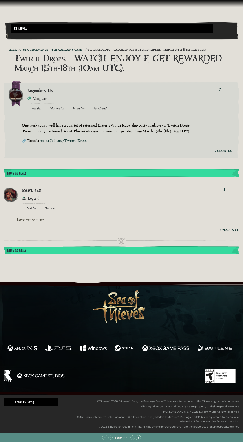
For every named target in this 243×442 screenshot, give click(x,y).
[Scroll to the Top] (104, 437)
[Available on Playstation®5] (58, 349)
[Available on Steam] (124, 349)
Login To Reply (16, 173)
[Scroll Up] (110, 437)
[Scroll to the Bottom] (138, 437)
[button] (112, 28)
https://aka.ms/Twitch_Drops (63, 140)
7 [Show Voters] (220, 89)
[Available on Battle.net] (216, 349)
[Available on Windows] (93, 349)
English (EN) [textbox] (24, 402)
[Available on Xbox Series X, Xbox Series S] (22, 349)
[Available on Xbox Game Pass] (166, 349)
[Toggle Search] (19, 35)
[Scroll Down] (132, 437)
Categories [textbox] (20, 28)
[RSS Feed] (6, 50)
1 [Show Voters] (224, 189)
